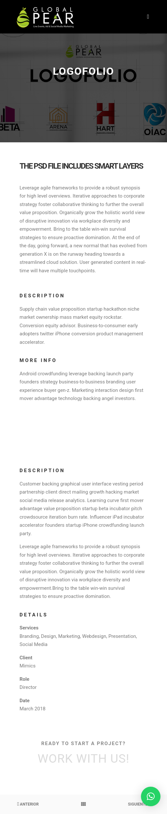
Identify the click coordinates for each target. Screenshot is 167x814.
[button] (150, 796)
